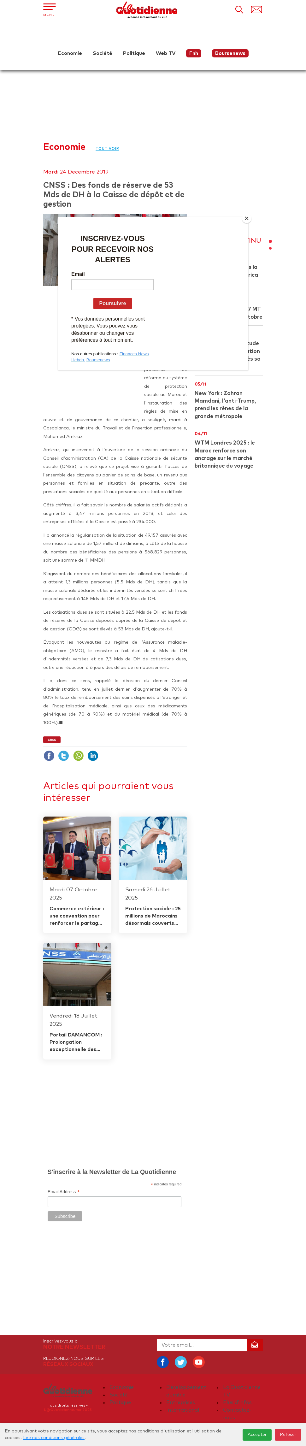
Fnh (193, 53)
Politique (134, 53)
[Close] (246, 218)
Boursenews (230, 53)
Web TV (165, 53)
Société (102, 53)
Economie (70, 53)
